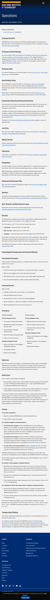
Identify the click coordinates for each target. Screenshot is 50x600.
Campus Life (11, 517)
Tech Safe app (30, 239)
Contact (4, 553)
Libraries (4, 572)
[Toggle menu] (47, 3)
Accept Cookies (25, 597)
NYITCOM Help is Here (33, 447)
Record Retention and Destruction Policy (24, 120)
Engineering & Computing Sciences (35, 548)
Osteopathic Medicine (32, 555)
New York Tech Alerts (14, 63)
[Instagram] (6, 586)
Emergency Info (6, 565)
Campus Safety (6, 246)
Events (4, 548)
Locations (4, 545)
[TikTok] (10, 586)
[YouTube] (17, 586)
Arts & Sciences (30, 545)
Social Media (5, 550)
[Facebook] (3, 586)
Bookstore (4, 575)
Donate (4, 580)
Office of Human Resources (13, 115)
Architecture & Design (32, 543)
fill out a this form (35, 72)
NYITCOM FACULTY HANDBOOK (12, 32)
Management (29, 553)
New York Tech (5, 22)
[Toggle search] (43, 3)
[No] (48, 596)
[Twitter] (13, 586)
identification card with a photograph (34, 84)
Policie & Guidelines (13, 22)
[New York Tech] (11, 5)
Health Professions (31, 550)
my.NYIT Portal (6, 567)
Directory (4, 555)
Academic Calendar (7, 570)
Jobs (3, 577)
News (3, 543)
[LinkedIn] (20, 586)
